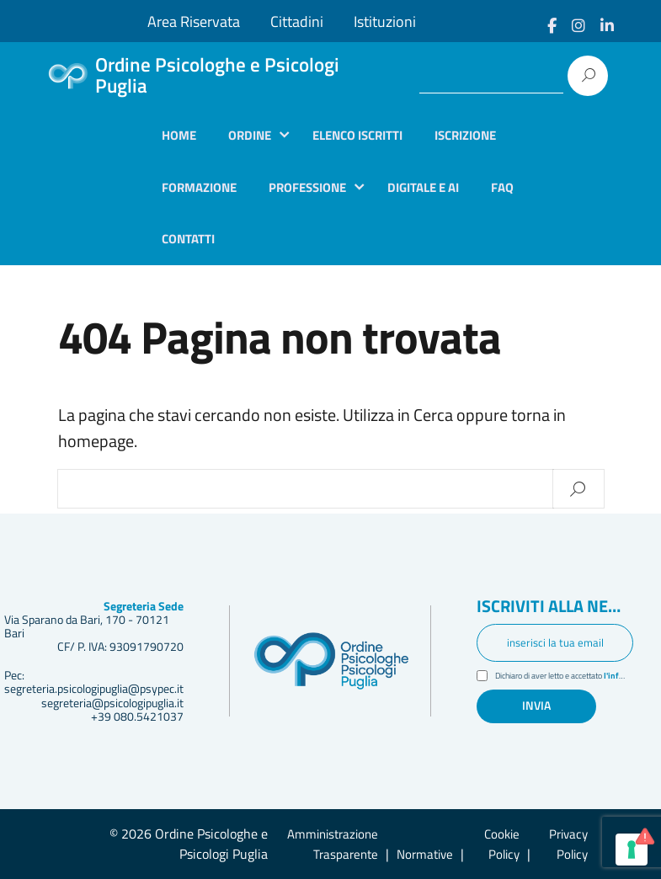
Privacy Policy (568, 844)
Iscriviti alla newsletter (555, 608)
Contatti (188, 238)
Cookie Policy (502, 844)
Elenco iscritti (357, 135)
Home (179, 135)
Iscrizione (465, 135)
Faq (502, 187)
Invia (536, 706)
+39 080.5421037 (137, 716)
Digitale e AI (423, 187)
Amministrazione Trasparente (332, 844)
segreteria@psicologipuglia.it (112, 703)
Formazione (199, 187)
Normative (425, 854)
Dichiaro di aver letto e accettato (564, 677)
